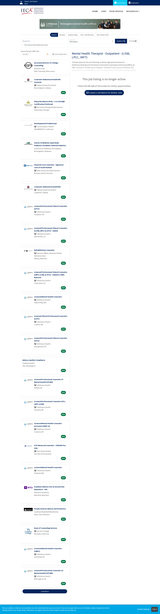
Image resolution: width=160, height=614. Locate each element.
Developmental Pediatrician (45, 123)
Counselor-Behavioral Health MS (47, 187)
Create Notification (59, 54)
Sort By (25, 54)
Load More (45, 591)
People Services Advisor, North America (50, 509)
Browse (62, 35)
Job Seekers (120, 2)
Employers (134, 2)
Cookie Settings (143, 609)
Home (95, 11)
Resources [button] (132, 11)
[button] (132, 41)
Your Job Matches (87, 35)
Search (54, 35)
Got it (154, 609)
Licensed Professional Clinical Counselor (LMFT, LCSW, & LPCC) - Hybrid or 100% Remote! (50, 275)
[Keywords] (45, 41)
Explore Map (73, 35)
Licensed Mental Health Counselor (48, 297)
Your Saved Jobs (103, 35)
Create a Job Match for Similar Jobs (104, 92)
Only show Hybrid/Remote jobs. (36, 45)
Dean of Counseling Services (45, 528)
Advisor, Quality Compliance (33, 360)
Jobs (103, 11)
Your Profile (116, 11)
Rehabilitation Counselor (44, 250)
